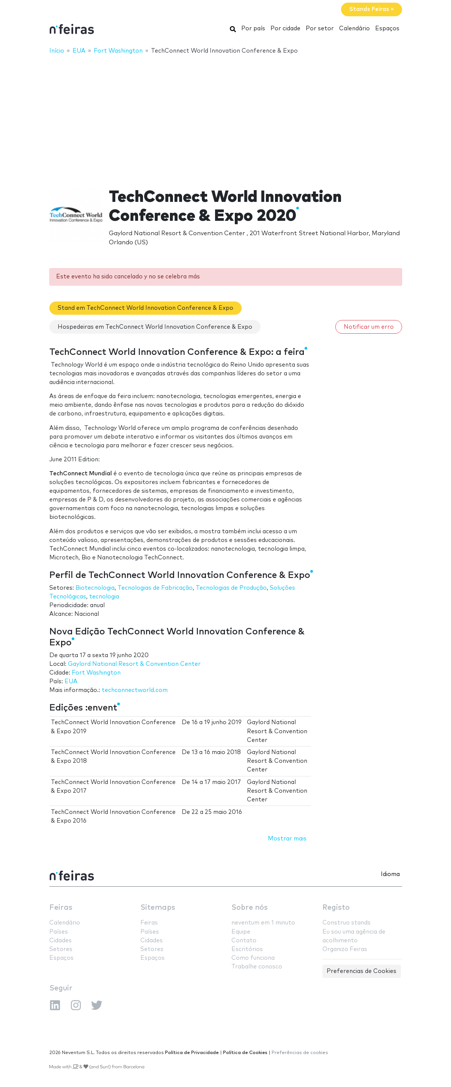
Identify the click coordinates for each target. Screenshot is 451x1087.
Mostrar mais (287, 839)
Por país (253, 28)
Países (58, 932)
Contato (243, 940)
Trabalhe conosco (256, 967)
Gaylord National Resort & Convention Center (134, 664)
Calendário (354, 28)
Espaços (387, 28)
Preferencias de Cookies (361, 971)
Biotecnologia (95, 588)
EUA (70, 681)
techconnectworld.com (135, 690)
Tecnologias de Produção (231, 588)
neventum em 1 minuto (263, 923)
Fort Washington (96, 673)
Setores (60, 949)
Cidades (60, 940)
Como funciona (253, 958)
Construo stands (346, 923)
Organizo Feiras (344, 949)
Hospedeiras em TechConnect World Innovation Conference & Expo (155, 327)
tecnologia (104, 597)
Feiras (60, 907)
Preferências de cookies (300, 1052)
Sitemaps (157, 907)
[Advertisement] (225, 116)
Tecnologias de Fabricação (155, 588)
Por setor (320, 28)
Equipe (240, 932)
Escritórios (247, 949)
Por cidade (285, 28)
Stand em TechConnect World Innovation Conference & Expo (145, 308)
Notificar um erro (369, 327)
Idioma (390, 874)
